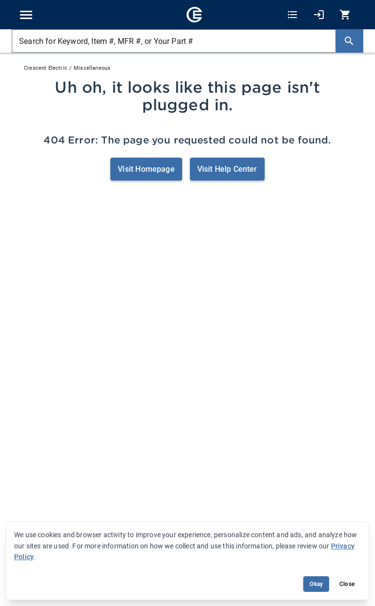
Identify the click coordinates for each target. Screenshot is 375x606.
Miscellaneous (92, 68)
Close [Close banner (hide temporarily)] (346, 584)
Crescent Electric (45, 68)
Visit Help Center (227, 169)
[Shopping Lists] (292, 14)
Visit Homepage (146, 169)
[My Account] (319, 14)
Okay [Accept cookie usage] (316, 584)
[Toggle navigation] (26, 14)
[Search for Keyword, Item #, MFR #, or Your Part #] (173, 41)
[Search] (349, 41)
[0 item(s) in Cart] (343, 14)
